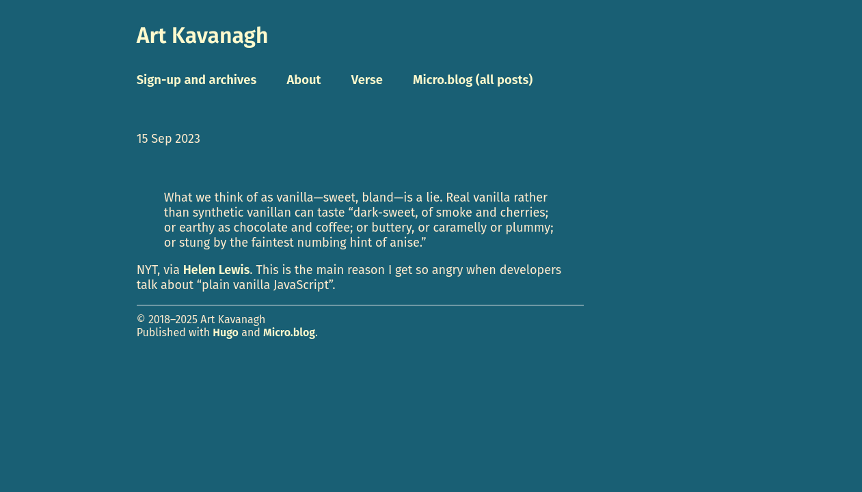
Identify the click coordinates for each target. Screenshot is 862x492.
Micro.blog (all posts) (473, 79)
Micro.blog (289, 332)
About (303, 79)
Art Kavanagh (203, 36)
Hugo (226, 332)
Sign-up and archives (197, 79)
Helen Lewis (216, 269)
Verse (367, 79)
